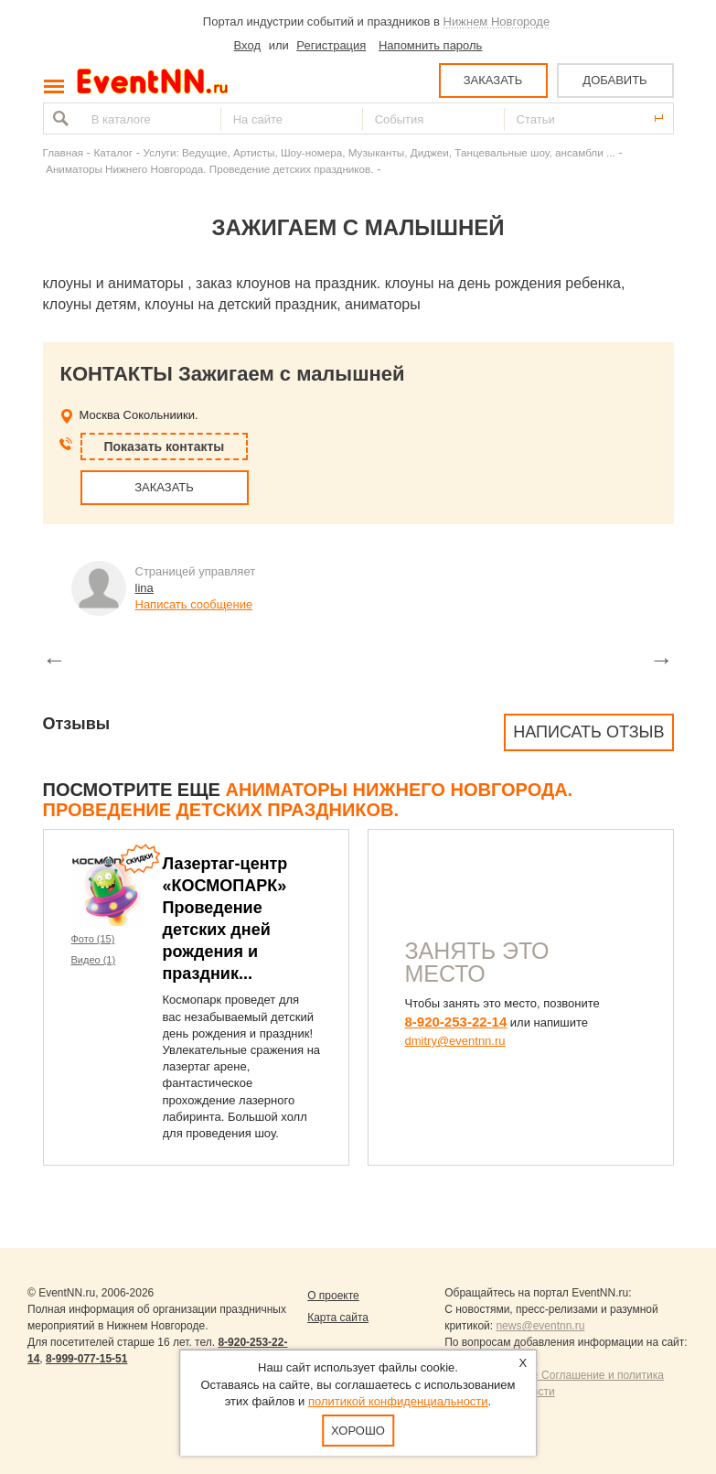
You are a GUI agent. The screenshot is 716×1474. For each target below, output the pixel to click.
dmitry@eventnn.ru (455, 1041)
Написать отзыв (588, 732)
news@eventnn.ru (540, 1325)
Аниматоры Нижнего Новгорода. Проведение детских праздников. (209, 169)
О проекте (333, 1295)
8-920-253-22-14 (456, 1021)
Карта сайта (338, 1317)
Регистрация (331, 45)
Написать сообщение (194, 604)
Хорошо (358, 1430)
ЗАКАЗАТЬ (493, 80)
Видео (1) (93, 959)
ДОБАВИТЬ (614, 80)
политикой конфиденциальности (398, 1401)
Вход (247, 45)
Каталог (114, 152)
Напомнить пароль (430, 45)
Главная (63, 152)
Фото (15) (93, 938)
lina (144, 588)
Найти (58, 118)
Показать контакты (164, 446)
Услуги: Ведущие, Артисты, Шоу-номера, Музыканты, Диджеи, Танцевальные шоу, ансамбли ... (379, 152)
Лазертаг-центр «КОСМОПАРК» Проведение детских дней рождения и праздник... (225, 919)
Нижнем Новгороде (496, 21)
